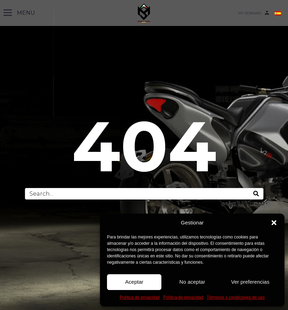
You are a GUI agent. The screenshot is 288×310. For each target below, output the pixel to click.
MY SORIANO (249, 13)
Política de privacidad (140, 297)
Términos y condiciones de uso (235, 297)
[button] (273, 222)
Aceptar (134, 282)
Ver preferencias (250, 282)
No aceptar (192, 282)
